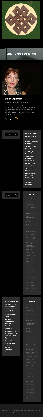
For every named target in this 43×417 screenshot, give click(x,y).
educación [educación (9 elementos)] (30, 237)
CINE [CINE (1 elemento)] (35, 225)
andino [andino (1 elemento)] (27, 207)
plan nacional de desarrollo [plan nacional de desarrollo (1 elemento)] (30, 277)
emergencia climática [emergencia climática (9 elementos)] (31, 244)
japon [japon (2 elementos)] (27, 258)
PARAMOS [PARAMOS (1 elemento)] (33, 272)
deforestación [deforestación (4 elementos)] (30, 231)
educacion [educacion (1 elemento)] (33, 234)
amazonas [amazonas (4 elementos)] (29, 204)
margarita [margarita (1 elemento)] (27, 264)
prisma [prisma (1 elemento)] (27, 280)
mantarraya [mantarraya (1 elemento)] (28, 261)
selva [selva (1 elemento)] (27, 285)
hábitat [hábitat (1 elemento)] (35, 255)
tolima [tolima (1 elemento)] (33, 288)
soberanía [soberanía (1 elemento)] (27, 288)
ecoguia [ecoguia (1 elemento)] (27, 234)
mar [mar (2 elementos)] (33, 261)
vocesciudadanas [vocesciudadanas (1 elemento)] (33, 290)
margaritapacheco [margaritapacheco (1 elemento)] (29, 266)
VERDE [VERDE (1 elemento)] (27, 290)
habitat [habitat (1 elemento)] (33, 252)
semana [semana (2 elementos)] (32, 285)
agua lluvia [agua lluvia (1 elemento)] (28, 200)
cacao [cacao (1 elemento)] (27, 210)
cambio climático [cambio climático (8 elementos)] (30, 215)
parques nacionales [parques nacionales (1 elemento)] (29, 274)
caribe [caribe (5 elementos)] (28, 221)
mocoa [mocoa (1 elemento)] (33, 269)
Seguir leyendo (11, 119)
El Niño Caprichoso (13, 98)
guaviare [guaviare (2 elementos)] (28, 252)
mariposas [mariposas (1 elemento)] (28, 269)
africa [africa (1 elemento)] (27, 198)
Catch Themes (27, 413)
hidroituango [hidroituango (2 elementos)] (29, 255)
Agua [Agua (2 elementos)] (31, 198)
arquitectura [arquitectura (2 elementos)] (33, 207)
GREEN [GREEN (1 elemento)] (36, 249)
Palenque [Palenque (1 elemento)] (27, 272)
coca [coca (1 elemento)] (27, 227)
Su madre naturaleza (12, 39)
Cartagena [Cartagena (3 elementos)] (29, 225)
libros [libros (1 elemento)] (32, 258)
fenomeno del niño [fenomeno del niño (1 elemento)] (29, 249)
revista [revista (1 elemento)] (32, 282)
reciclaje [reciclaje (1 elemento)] (27, 282)
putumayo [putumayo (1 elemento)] (32, 280)
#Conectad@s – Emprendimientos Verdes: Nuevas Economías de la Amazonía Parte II (30, 156)
